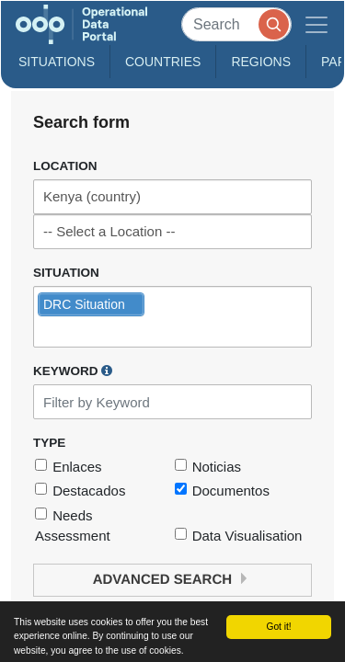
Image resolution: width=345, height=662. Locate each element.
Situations (56, 61)
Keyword (72, 370)
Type (49, 443)
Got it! (278, 627)
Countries (163, 61)
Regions (261, 61)
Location (65, 166)
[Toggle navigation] (316, 24)
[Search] (236, 24)
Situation (66, 273)
